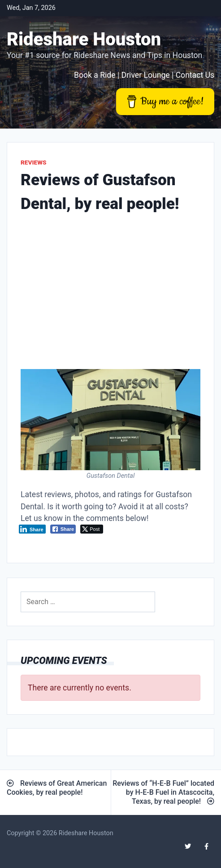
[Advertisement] (110, 293)
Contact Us (195, 75)
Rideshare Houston (84, 39)
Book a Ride (95, 75)
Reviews (34, 162)
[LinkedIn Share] (32, 529)
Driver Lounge (145, 75)
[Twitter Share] (91, 529)
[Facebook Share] (63, 529)
